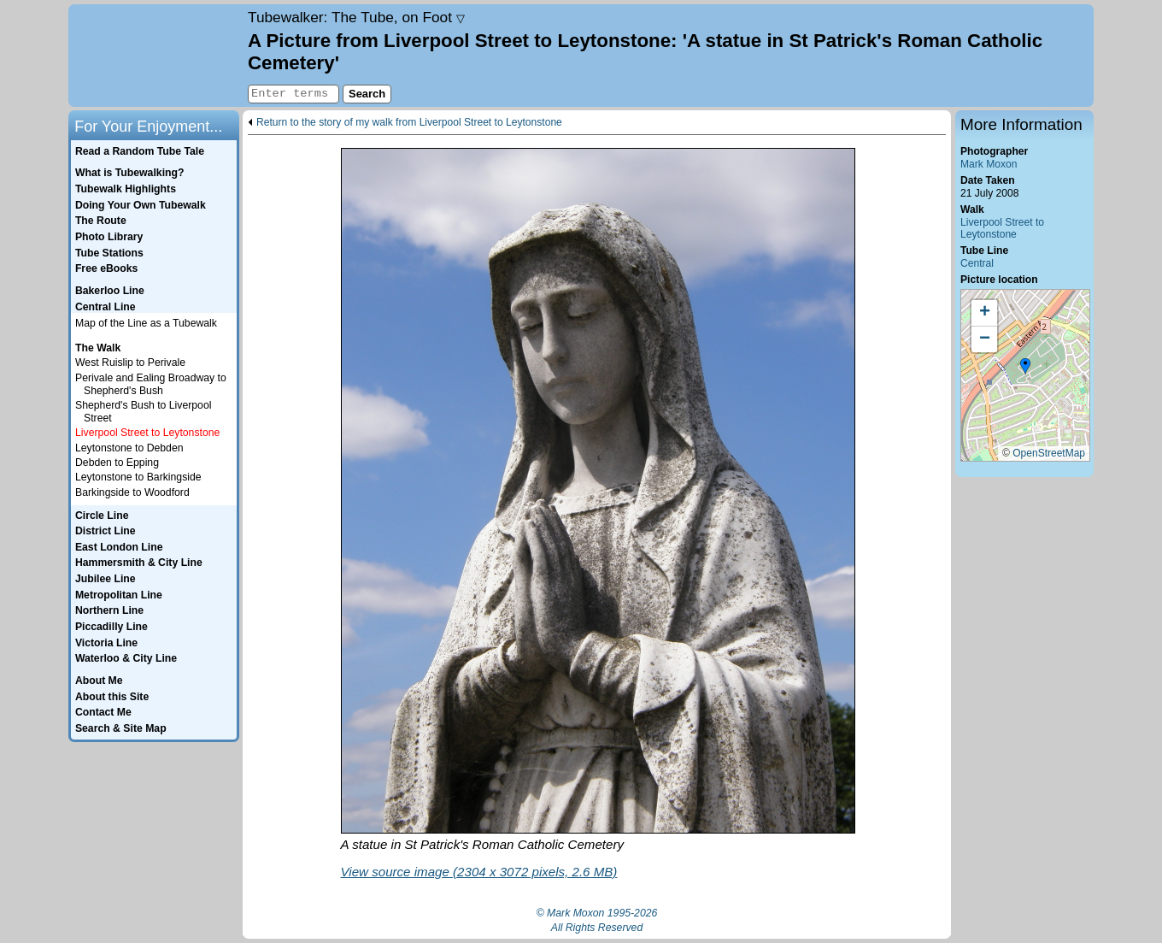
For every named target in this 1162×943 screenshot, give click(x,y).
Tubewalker (356, 17)
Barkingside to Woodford (132, 492)
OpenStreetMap (1048, 453)
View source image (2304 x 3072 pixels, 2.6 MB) (479, 871)
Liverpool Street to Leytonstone (1002, 228)
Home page (156, 56)
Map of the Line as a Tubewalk (146, 323)
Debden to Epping (117, 463)
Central (977, 263)
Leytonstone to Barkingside (138, 477)
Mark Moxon (988, 164)
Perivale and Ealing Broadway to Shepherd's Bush (150, 384)
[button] (1025, 366)
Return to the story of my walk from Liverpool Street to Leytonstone (409, 122)
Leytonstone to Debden (129, 448)
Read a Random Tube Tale (139, 151)
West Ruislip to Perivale (130, 362)
